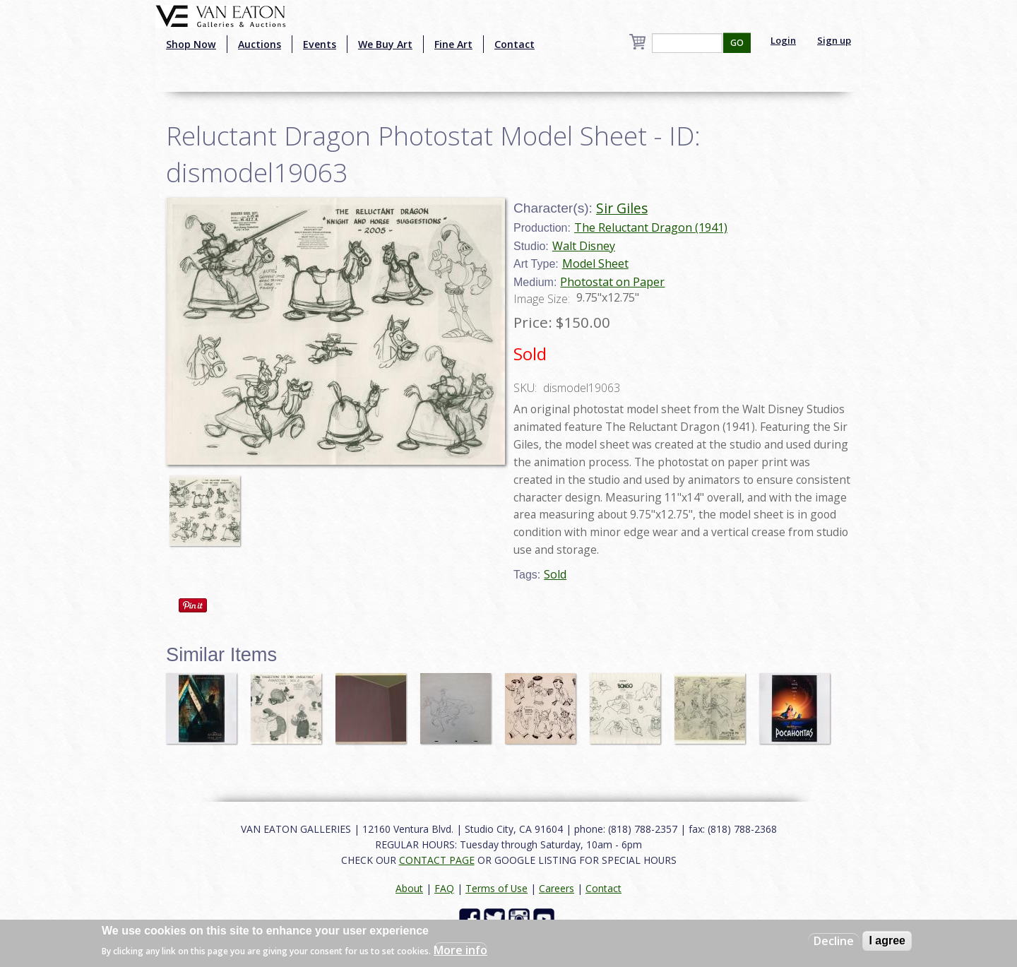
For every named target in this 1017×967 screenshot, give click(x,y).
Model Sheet (595, 263)
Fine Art (453, 44)
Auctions (259, 44)
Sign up (834, 40)
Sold (555, 574)
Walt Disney (583, 246)
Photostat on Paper (612, 282)
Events (319, 44)
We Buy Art (385, 44)
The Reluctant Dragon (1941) (650, 227)
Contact (514, 44)
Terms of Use (496, 888)
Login (783, 40)
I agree (887, 941)
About (409, 888)
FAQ (444, 888)
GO (737, 43)
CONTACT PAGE (437, 860)
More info (460, 950)
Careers (556, 888)
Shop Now (191, 44)
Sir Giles (622, 208)
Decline (834, 941)
